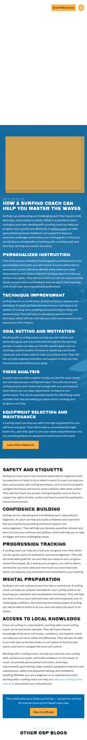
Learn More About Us (20, 444)
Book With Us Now (63, 7)
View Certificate (43, 712)
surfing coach (59, 228)
